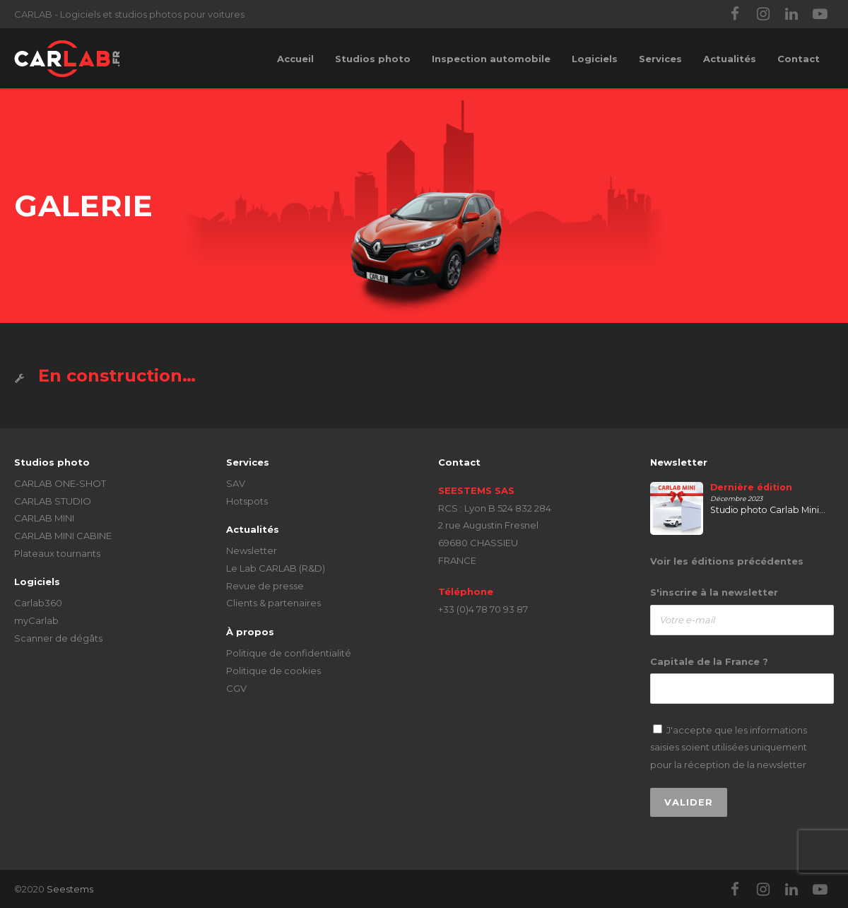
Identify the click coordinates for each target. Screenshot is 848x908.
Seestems (70, 889)
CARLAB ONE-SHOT (60, 483)
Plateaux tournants (57, 553)
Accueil (295, 58)
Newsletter (251, 550)
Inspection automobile (491, 58)
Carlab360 (38, 602)
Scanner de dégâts (58, 638)
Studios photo (373, 58)
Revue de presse (265, 585)
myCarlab (36, 620)
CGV (236, 688)
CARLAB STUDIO (52, 501)
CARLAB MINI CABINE (63, 535)
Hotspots (247, 501)
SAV (235, 483)
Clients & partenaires (273, 602)
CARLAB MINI (44, 518)
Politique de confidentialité (288, 653)
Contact (798, 58)
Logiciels (595, 58)
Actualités (729, 58)
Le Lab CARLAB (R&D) (275, 568)
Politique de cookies (273, 670)
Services (660, 58)
